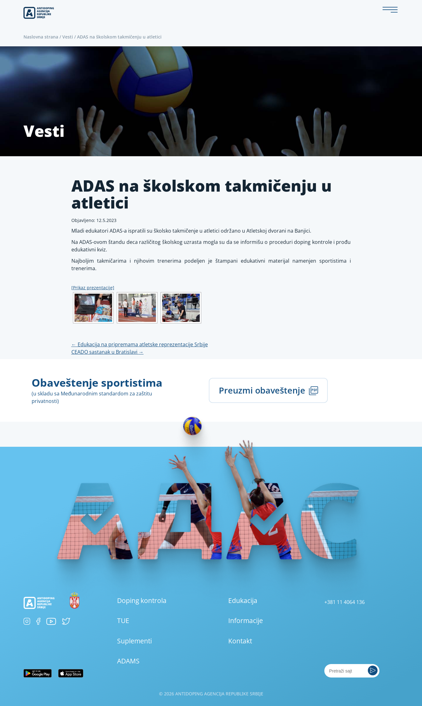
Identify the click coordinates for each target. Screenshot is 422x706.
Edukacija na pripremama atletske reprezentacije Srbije (139, 344)
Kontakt (240, 640)
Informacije (245, 620)
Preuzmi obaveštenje (268, 390)
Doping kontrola (142, 600)
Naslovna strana (40, 37)
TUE (123, 620)
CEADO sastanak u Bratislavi (107, 351)
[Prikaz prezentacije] (92, 288)
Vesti (67, 37)
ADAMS (128, 661)
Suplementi (134, 640)
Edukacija (242, 600)
